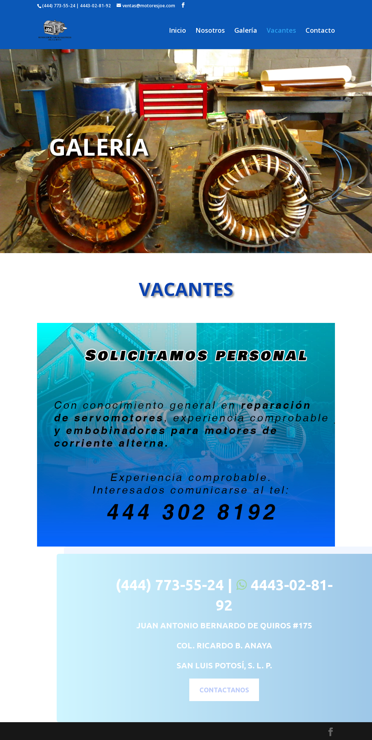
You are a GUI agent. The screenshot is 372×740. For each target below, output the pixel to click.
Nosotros (210, 31)
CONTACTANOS (232, 689)
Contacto (320, 31)
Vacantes (281, 31)
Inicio (177, 31)
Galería (245, 31)
